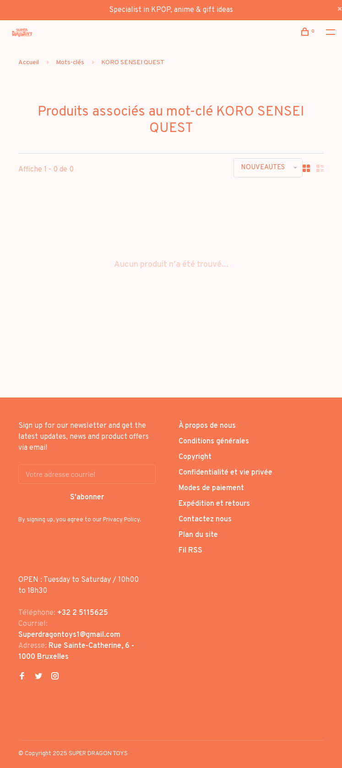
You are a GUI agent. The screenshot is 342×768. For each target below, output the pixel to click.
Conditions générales (214, 441)
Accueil (28, 62)
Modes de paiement (211, 488)
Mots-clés (70, 62)
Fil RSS (190, 550)
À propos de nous (207, 426)
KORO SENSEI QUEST (132, 62)
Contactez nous (205, 519)
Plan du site (198, 535)
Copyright (195, 457)
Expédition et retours (214, 503)
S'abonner (87, 497)
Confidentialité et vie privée (225, 472)
